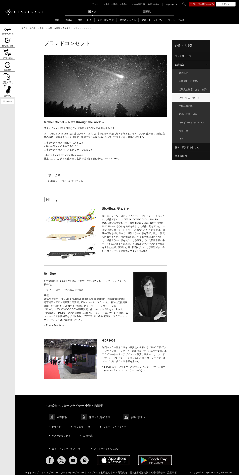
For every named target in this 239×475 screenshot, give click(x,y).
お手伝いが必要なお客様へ (115, 4)
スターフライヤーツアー (66, 446)
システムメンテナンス (114, 425)
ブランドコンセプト (189, 97)
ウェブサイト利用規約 (98, 470)
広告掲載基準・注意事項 (164, 470)
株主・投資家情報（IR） (187, 146)
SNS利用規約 (120, 470)
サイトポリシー (50, 470)
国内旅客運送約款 (139, 470)
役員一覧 (183, 129)
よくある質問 (137, 4)
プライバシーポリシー (72, 470)
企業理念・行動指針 (189, 80)
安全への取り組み (188, 113)
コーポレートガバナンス (192, 121)
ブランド (94, 4)
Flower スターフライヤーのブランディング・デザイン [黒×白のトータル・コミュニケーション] (135, 368)
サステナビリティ (61, 433)
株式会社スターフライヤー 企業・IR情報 (75, 405)
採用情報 (181, 154)
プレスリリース (183, 56)
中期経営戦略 (186, 105)
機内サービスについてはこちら (66, 181)
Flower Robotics (55, 325)
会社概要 (183, 72)
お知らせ (56, 425)
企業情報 (179, 64)
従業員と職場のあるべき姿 (193, 89)
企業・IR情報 (184, 45)
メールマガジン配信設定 (106, 446)
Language (169, 4)
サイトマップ (32, 470)
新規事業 (87, 433)
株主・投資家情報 (99, 416)
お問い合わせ (154, 4)
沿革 (181, 137)
